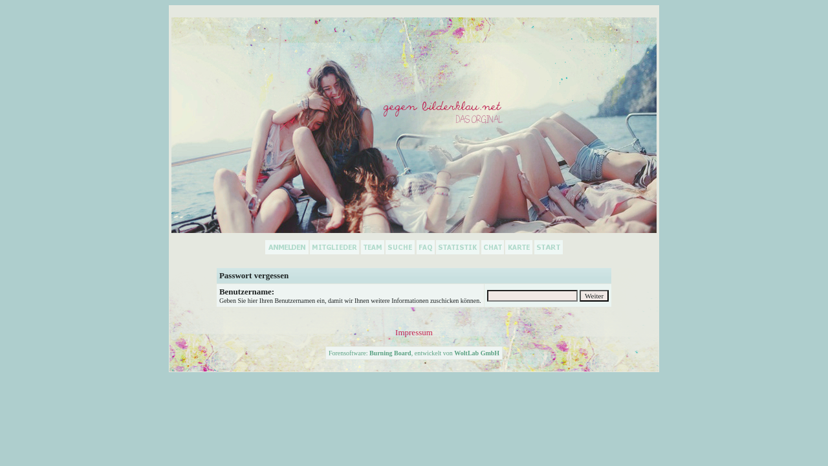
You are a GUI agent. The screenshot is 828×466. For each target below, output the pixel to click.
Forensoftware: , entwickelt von (414, 353)
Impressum (414, 332)
